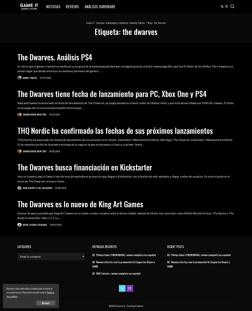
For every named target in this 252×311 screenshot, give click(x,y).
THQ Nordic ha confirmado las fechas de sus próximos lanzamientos (115, 130)
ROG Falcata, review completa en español (118, 273)
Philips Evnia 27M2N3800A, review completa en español (126, 255)
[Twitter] (222, 6)
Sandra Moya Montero (34, 114)
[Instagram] (226, 6)
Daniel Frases (30, 77)
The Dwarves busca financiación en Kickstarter (84, 167)
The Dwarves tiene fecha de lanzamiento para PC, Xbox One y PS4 (112, 93)
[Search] (232, 6)
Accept (46, 303)
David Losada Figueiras (35, 224)
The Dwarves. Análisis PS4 (54, 57)
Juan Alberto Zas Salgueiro (37, 188)
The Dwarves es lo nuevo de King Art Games (80, 204)
